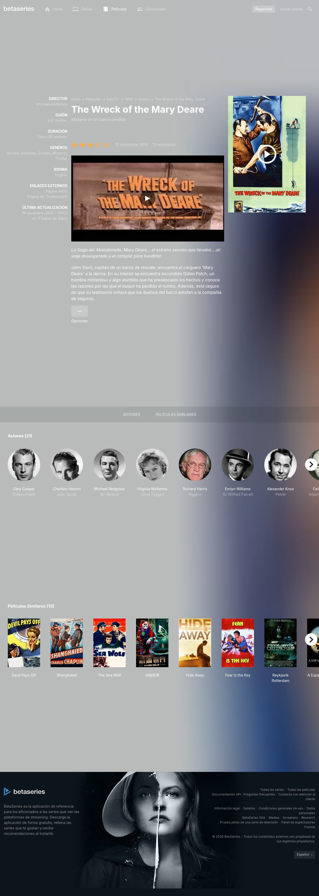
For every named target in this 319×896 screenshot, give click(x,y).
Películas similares (176, 414)
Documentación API (226, 794)
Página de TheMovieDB (47, 196)
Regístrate (263, 9)
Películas (93, 99)
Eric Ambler (57, 120)
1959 (129, 99)
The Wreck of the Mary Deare (180, 99)
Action (143, 99)
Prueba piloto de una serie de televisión (249, 822)
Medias (274, 818)
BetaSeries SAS (253, 818)
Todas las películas (301, 790)
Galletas (249, 808)
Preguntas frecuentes (259, 794)
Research (308, 818)
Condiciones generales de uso (281, 808)
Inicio (75, 99)
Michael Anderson (51, 104)
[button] (24, 478)
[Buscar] (310, 9)
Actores (131, 414)
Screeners (290, 818)
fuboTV (113, 99)
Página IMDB (56, 191)
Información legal (227, 808)
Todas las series (272, 790)
